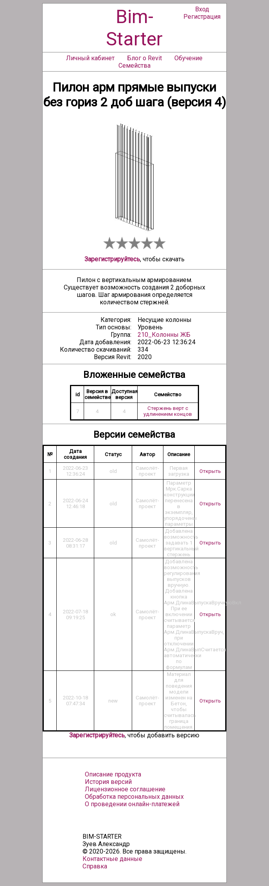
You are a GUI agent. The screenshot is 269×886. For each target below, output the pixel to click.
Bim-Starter (134, 27)
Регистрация (202, 16)
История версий (108, 781)
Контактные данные (112, 859)
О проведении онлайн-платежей (132, 804)
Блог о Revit (144, 58)
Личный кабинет (90, 58)
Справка (94, 866)
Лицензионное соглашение (125, 789)
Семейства (134, 65)
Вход (202, 9)
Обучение (188, 58)
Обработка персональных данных (134, 796)
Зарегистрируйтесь (112, 259)
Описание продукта (113, 774)
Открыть (210, 471)
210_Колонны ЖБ (164, 334)
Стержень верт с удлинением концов (167, 411)
